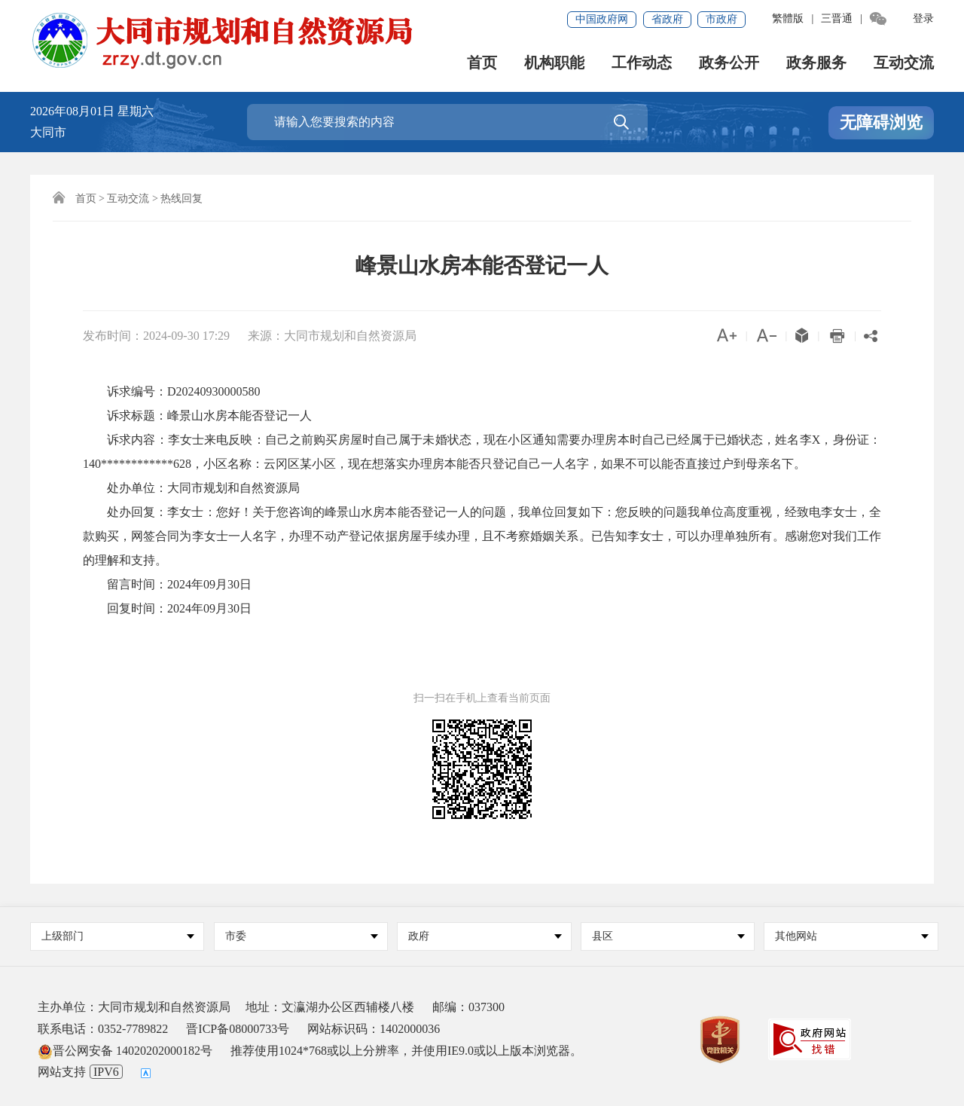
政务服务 (816, 64)
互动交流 (904, 64)
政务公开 (729, 64)
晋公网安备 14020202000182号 (125, 1050)
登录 (923, 18)
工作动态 (642, 64)
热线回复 (181, 198)
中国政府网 (601, 19)
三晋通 (837, 18)
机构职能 (554, 64)
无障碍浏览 (881, 123)
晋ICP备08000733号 (237, 1028)
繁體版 (788, 18)
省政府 (667, 19)
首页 (482, 64)
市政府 (721, 19)
